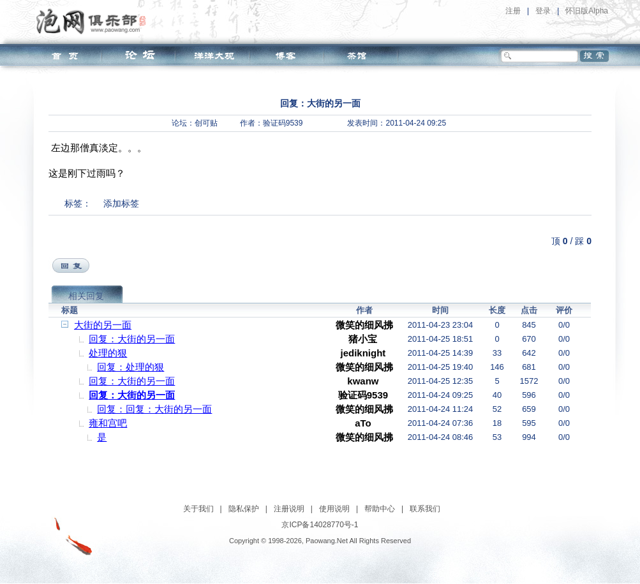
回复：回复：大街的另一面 (154, 409)
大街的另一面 (102, 324)
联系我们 (425, 508)
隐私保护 (243, 508)
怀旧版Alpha (586, 10)
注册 (513, 10)
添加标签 (121, 203)
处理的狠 (108, 352)
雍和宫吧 (108, 423)
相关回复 (86, 296)
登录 (543, 10)
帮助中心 (379, 508)
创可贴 (206, 123)
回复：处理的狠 (130, 366)
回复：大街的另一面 (132, 338)
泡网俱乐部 (94, 21)
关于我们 (198, 508)
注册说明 (289, 508)
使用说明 (334, 508)
